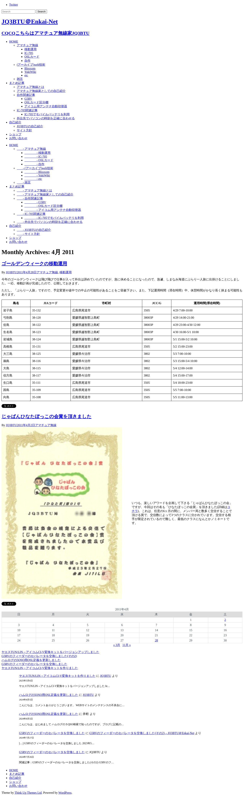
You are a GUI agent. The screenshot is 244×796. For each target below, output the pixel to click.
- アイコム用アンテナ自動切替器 (52, 209)
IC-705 (28, 53)
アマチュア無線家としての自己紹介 (41, 91)
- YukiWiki (37, 175)
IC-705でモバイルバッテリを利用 (47, 114)
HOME (13, 41)
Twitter (13, 4)
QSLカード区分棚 (36, 102)
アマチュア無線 (27, 45)
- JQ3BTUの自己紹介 (34, 229)
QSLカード (31, 56)
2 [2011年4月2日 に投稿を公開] (225, 619)
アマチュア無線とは (30, 87)
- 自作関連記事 (30, 198)
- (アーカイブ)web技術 (35, 168)
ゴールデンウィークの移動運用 (34, 263)
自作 (27, 60)
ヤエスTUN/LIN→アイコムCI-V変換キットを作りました (40, 668)
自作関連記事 (26, 95)
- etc (33, 178)
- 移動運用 (37, 152)
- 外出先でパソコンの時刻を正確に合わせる (50, 221)
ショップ (15, 134)
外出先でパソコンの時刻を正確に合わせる (46, 118)
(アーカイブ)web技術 (31, 64)
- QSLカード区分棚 (43, 205)
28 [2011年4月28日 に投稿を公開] (156, 640)
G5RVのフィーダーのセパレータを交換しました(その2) (39, 656)
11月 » (126, 645)
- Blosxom (36, 172)
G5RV (28, 98)
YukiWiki (30, 71)
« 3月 (116, 645)
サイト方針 (24, 130)
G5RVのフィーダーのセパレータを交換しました (34, 664)
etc (26, 75)
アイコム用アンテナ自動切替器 (45, 106)
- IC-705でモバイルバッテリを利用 (54, 217)
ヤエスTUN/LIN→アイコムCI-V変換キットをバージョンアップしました (50, 652)
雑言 (20, 79)
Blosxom (29, 68)
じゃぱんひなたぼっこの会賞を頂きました (47, 416)
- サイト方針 (28, 233)
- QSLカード (38, 160)
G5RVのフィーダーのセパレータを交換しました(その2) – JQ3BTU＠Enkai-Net (141, 733)
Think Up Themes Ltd (28, 792)
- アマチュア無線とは (34, 190)
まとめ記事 (16, 83)
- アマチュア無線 (31, 148)
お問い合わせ (18, 138)
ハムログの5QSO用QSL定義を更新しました (31, 660)
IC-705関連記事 (27, 110)
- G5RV (35, 202)
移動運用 (30, 49)
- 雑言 (24, 182)
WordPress (64, 792)
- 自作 (34, 164)
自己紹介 (15, 122)
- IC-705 (35, 156)
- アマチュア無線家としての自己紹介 (45, 194)
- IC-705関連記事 (31, 213)
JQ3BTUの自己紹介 (30, 126)
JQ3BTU (11, 272)
